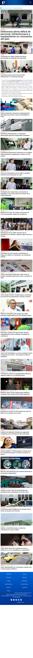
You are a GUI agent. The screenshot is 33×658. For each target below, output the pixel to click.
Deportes (8, 587)
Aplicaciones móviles (10, 594)
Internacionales (8, 584)
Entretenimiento (24, 584)
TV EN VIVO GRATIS (16, 84)
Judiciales (24, 577)
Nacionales (24, 580)
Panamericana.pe (25, 84)
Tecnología (24, 587)
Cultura (8, 590)
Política (24, 574)
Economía (8, 577)
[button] (30, 2)
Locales (8, 580)
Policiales (8, 574)
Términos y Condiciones (21, 594)
